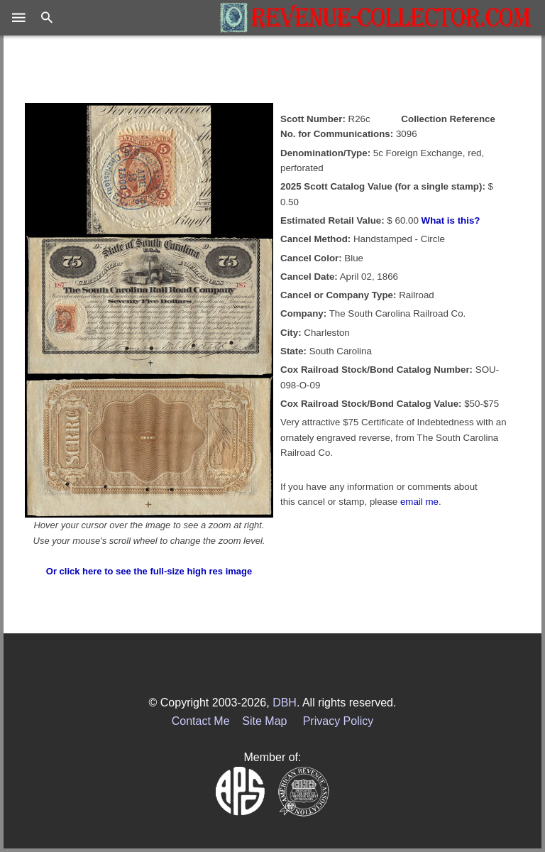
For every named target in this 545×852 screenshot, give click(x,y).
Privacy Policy (338, 721)
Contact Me (201, 721)
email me (419, 501)
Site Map (264, 721)
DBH (284, 703)
